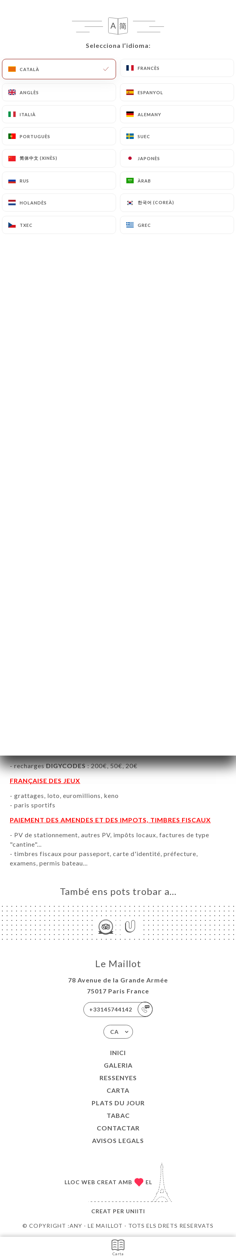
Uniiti (135, 1211)
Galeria (118, 1065)
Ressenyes (118, 1077)
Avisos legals (118, 1140)
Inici (118, 1052)
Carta (118, 1090)
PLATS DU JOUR (118, 1102)
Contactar (118, 1128)
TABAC (118, 1115)
